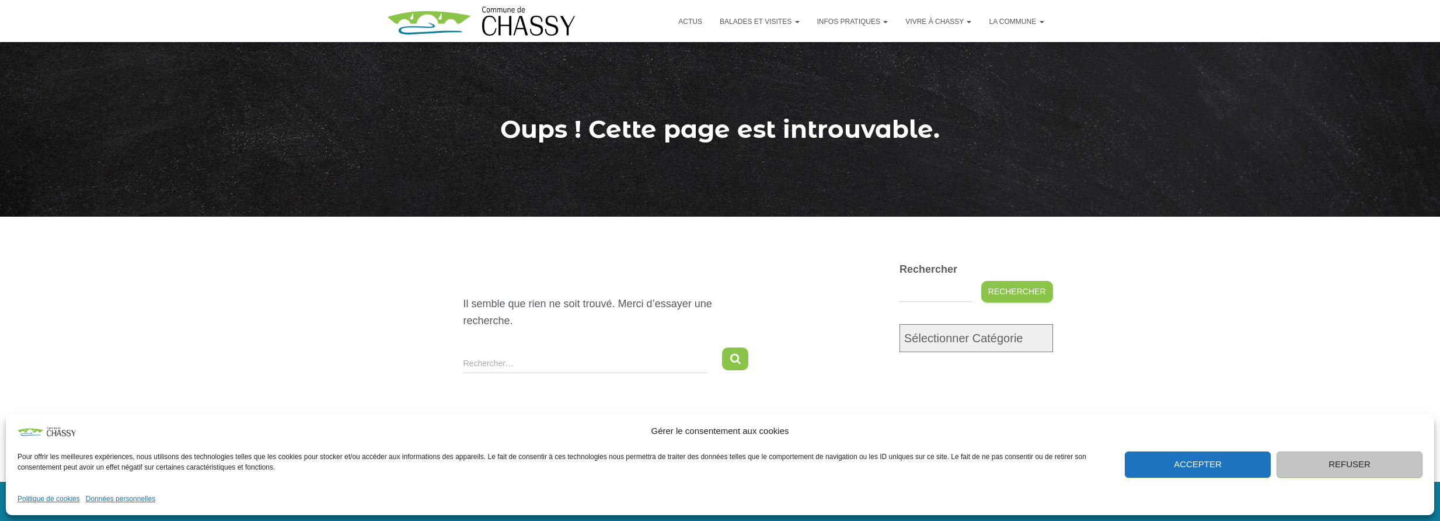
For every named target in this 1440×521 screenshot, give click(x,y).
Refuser (1350, 464)
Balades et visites (760, 22)
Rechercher (928, 269)
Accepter (1198, 464)
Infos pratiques (852, 22)
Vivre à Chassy (938, 22)
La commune (1016, 22)
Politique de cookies (49, 499)
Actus (690, 22)
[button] (1416, 431)
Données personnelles (120, 499)
